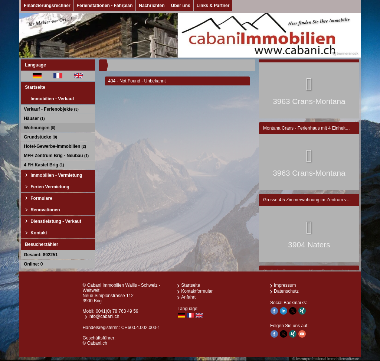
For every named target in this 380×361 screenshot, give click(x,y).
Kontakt (38, 232)
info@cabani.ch (104, 316)
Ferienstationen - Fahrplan (105, 5)
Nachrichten (151, 5)
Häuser (34, 118)
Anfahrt (188, 297)
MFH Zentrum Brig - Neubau (56, 155)
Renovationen (45, 209)
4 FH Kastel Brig (44, 165)
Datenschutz (286, 291)
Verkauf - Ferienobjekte (51, 109)
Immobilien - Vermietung (56, 175)
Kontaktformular (197, 291)
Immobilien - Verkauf (52, 98)
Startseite (35, 87)
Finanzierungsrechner (47, 5)
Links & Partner (213, 5)
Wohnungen (39, 127)
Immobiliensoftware (343, 359)
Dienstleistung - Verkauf (55, 221)
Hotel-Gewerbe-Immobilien (55, 146)
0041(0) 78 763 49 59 (117, 311)
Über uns (180, 5)
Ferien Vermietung (49, 186)
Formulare (41, 198)
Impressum (285, 285)
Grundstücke (40, 137)
